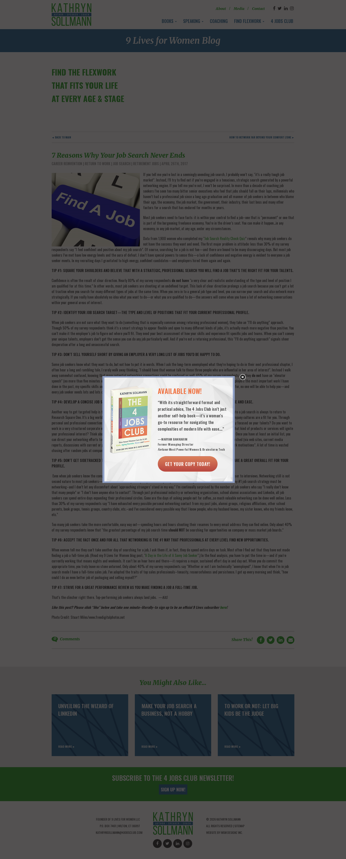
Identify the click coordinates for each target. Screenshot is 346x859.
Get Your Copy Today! (187, 464)
